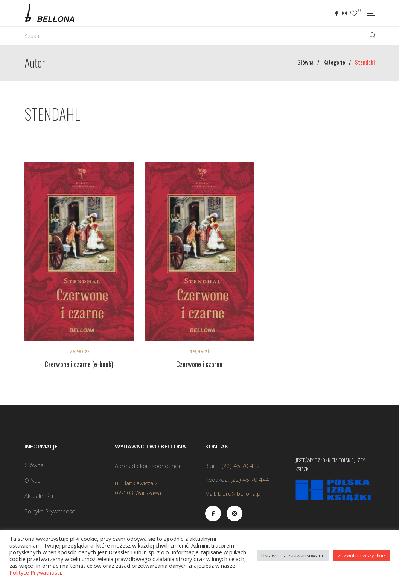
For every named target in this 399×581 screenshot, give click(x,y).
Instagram (344, 13)
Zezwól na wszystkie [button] (361, 555)
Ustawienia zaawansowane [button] (293, 555)
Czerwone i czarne (199, 364)
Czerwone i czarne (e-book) (78, 364)
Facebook (336, 13)
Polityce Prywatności (35, 572)
